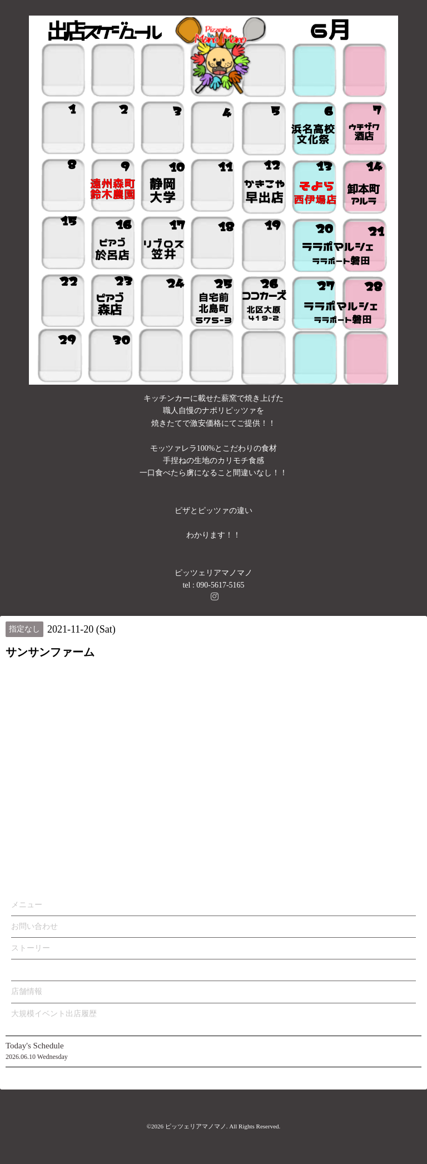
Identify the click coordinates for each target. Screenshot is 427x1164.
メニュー (26, 905)
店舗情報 (26, 991)
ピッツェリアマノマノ (195, 1126)
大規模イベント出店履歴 (54, 1013)
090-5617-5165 (220, 585)
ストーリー (30, 948)
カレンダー (30, 970)
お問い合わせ (34, 926)
